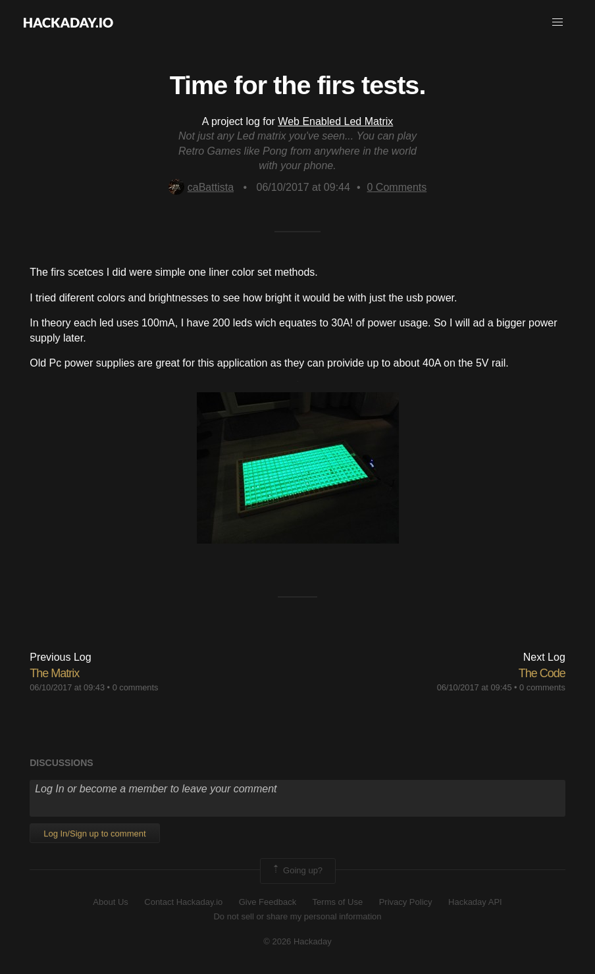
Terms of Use (338, 902)
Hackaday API (475, 902)
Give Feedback (267, 902)
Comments (397, 187)
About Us (110, 902)
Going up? (297, 870)
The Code (542, 673)
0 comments (136, 687)
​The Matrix (54, 673)
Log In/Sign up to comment (94, 833)
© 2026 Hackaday (297, 941)
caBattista (201, 187)
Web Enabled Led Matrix (335, 121)
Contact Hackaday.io (183, 902)
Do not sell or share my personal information (297, 916)
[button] (557, 22)
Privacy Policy (405, 902)
